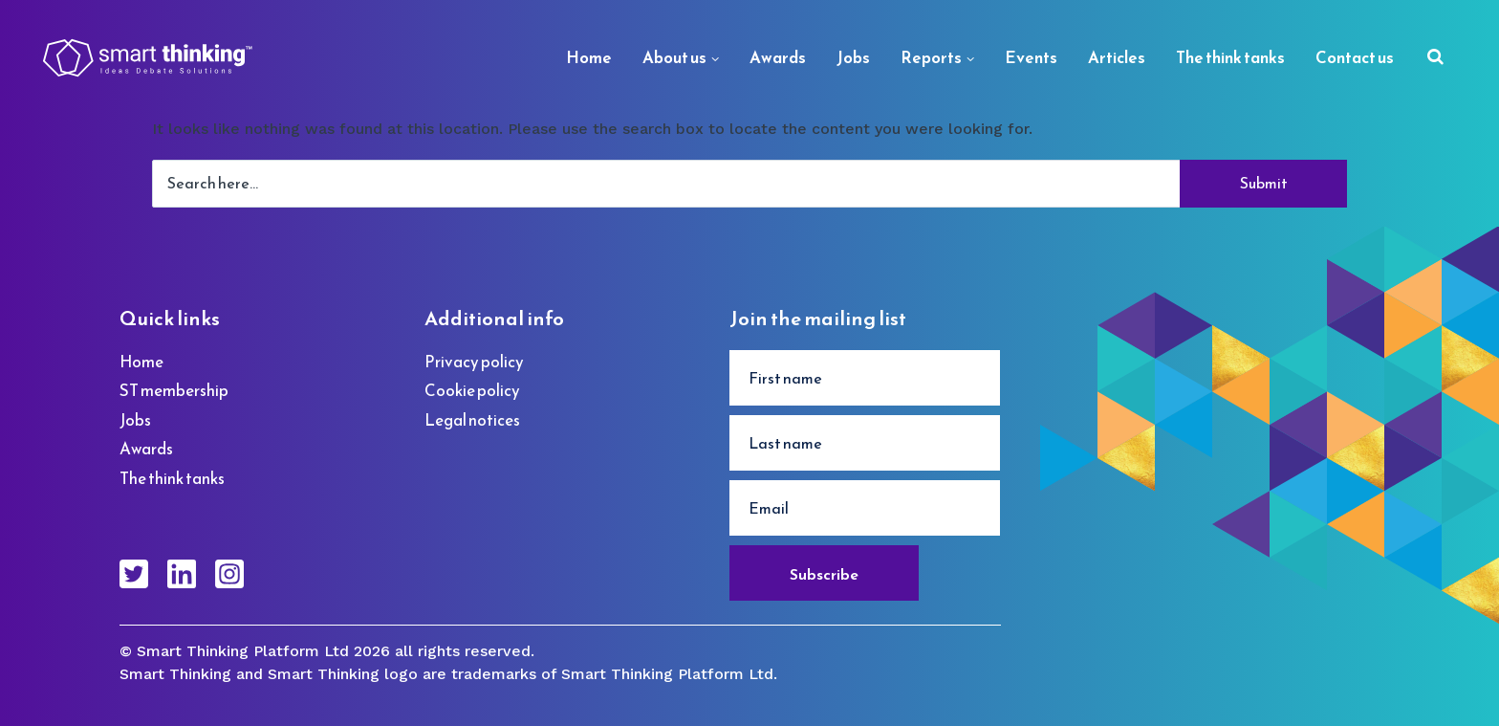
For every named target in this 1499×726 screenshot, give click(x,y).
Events (1031, 57)
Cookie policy (472, 390)
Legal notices (472, 419)
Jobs (853, 57)
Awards (778, 57)
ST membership (173, 390)
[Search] (1435, 58)
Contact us (1354, 57)
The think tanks (1230, 57)
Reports (931, 57)
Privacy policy (474, 361)
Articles (1116, 57)
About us (674, 57)
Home (589, 57)
